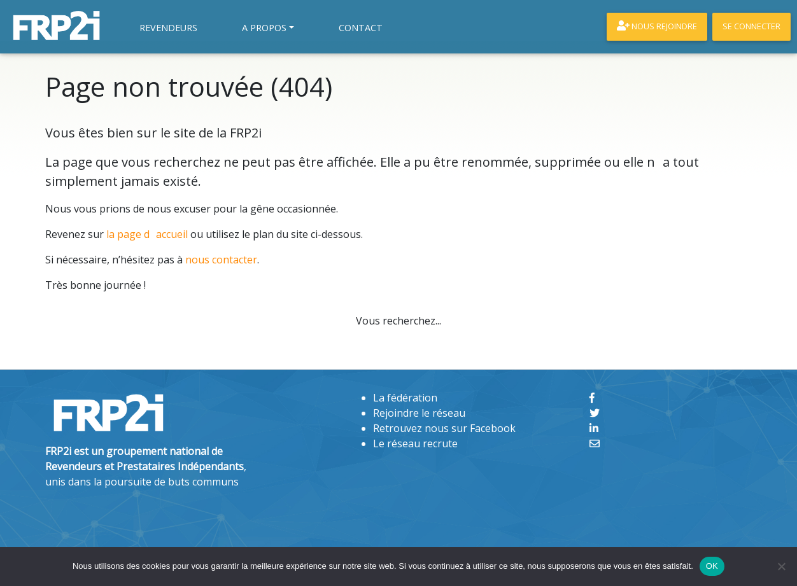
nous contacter (221, 260)
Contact (361, 28)
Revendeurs (168, 28)
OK (712, 566)
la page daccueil (147, 234)
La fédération (405, 398)
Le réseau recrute (415, 443)
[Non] (781, 566)
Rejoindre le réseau (419, 413)
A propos (264, 28)
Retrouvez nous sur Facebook (444, 428)
